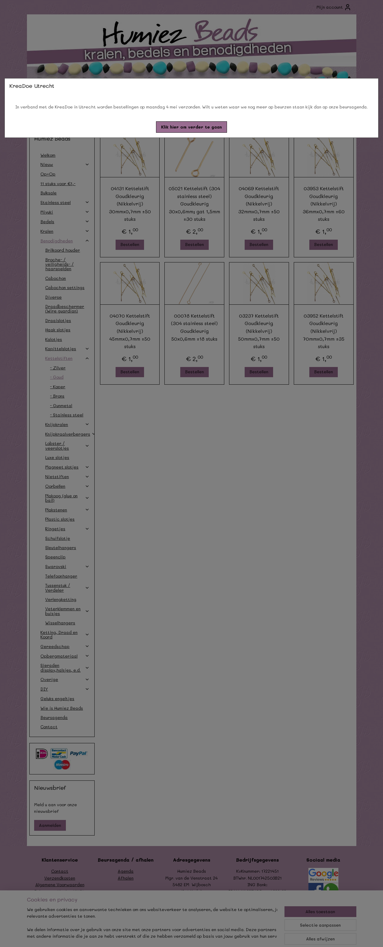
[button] (191, 127)
